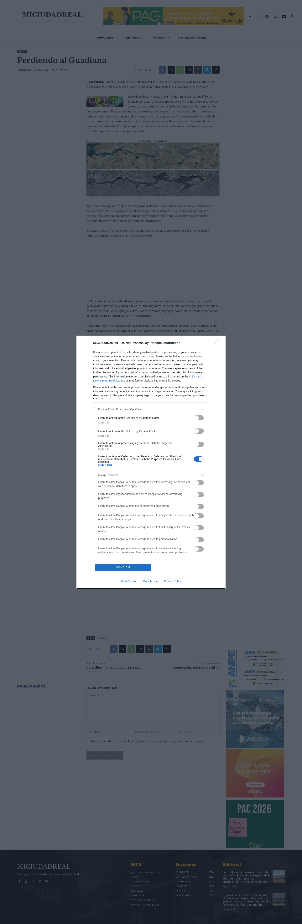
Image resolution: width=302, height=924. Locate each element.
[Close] (217, 343)
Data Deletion (129, 581)
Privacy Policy (172, 581)
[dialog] (151, 462)
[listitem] (151, 409)
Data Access (150, 581)
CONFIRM (123, 567)
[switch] (199, 417)
